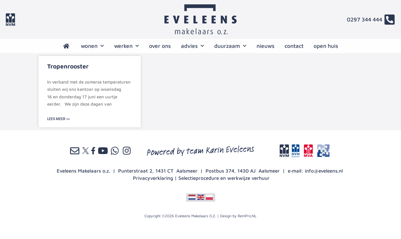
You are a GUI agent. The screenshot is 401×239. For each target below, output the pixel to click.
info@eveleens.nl (324, 171)
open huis (326, 46)
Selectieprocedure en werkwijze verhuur (224, 178)
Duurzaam (230, 46)
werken (126, 46)
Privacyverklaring (153, 178)
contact (294, 46)
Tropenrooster (68, 66)
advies (192, 46)
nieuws (265, 46)
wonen (92, 46)
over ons (160, 46)
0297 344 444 (364, 19)
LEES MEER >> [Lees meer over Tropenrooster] (58, 119)
